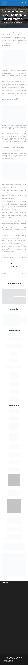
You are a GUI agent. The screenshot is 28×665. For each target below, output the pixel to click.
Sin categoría (19, 22)
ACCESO (11, 660)
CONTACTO (15, 658)
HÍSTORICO (4, 660)
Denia (7, 22)
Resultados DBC (12, 22)
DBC (4, 22)
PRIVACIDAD (5, 657)
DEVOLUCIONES (6, 658)
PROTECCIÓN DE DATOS (16, 657)
